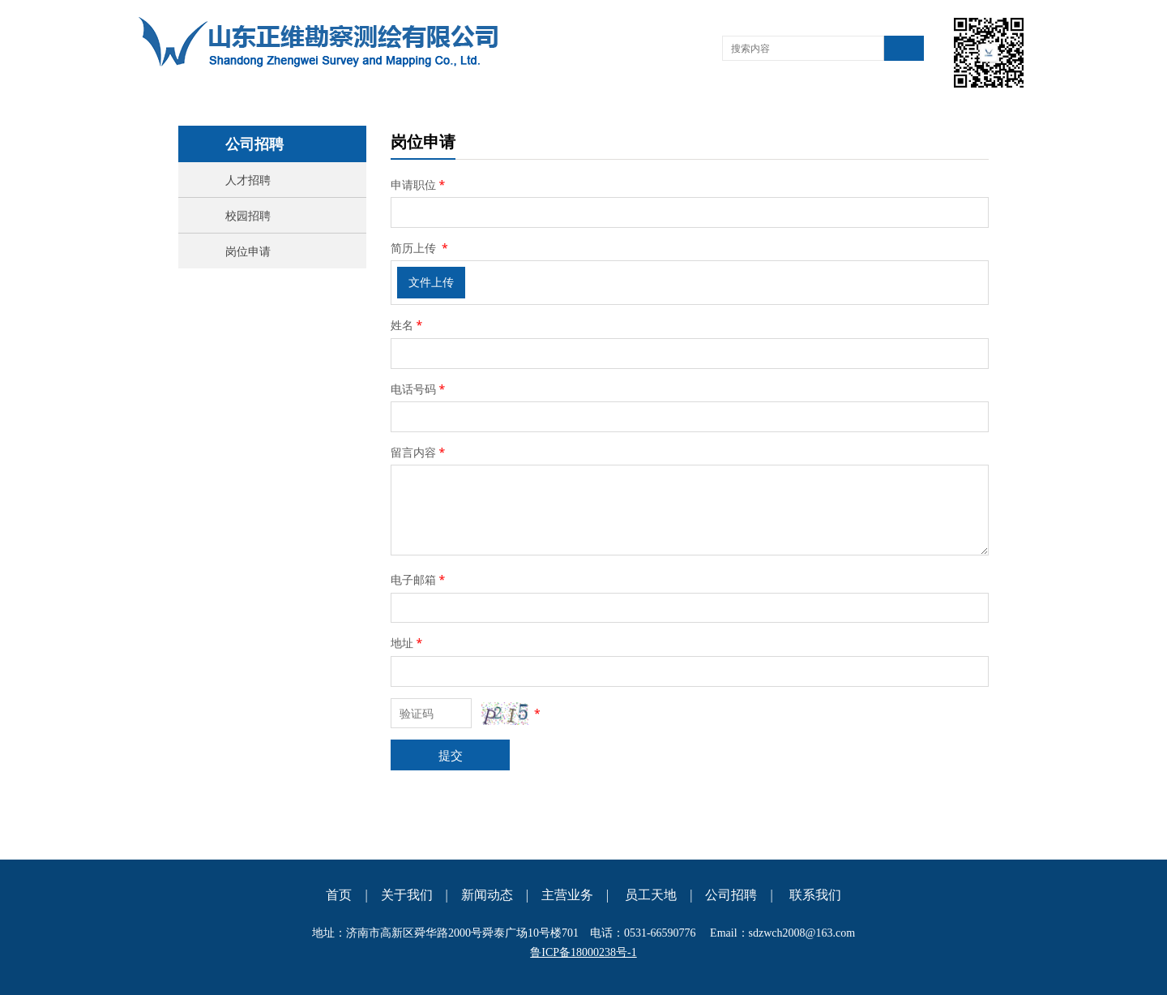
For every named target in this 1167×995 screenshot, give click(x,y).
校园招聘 (248, 215)
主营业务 (567, 895)
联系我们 (815, 895)
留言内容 (419, 452)
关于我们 (407, 895)
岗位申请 (248, 251)
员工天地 (651, 895)
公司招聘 (731, 895)
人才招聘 (248, 179)
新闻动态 (487, 895)
